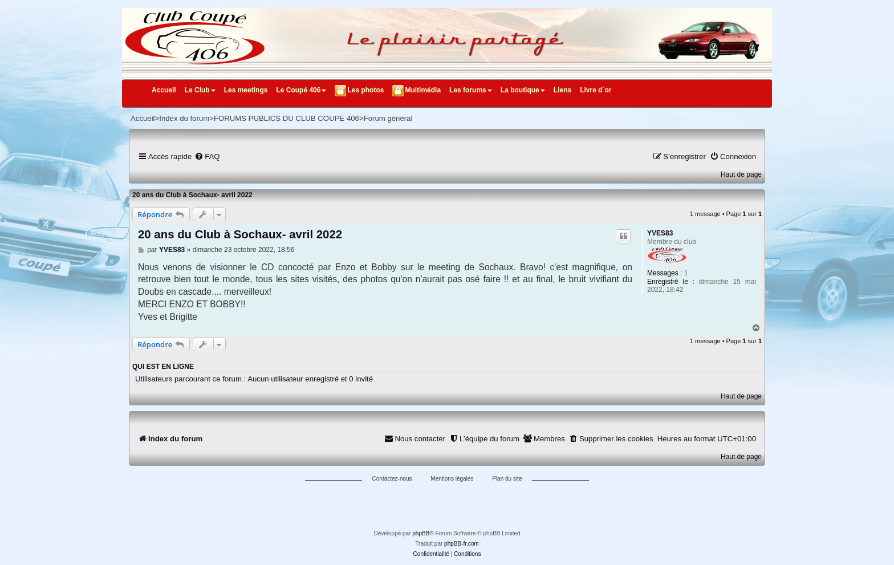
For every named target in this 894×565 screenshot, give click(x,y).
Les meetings (246, 90)
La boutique (523, 90)
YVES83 (660, 233)
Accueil (164, 90)
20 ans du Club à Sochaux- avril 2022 (192, 195)
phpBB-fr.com (461, 543)
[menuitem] (207, 156)
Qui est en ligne (163, 367)
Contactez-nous (392, 478)
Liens (562, 90)
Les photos (365, 90)
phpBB (420, 533)
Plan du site (507, 478)
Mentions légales (451, 478)
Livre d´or (595, 90)
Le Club (200, 90)
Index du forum (184, 118)
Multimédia (423, 90)
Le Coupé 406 (301, 90)
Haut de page (741, 174)
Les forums (470, 90)
